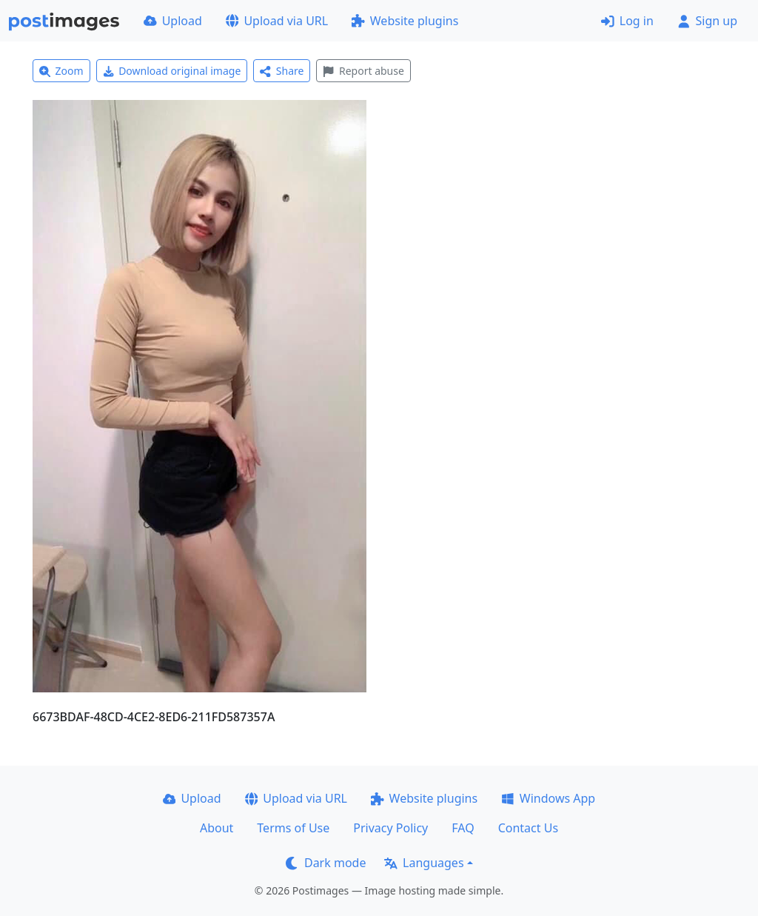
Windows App (548, 798)
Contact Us (528, 828)
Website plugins (405, 21)
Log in (627, 21)
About (216, 828)
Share (281, 71)
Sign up (707, 21)
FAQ (463, 828)
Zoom (61, 71)
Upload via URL (277, 21)
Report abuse (363, 71)
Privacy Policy (390, 828)
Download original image (172, 71)
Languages (423, 863)
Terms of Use (293, 828)
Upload (173, 21)
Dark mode (326, 863)
